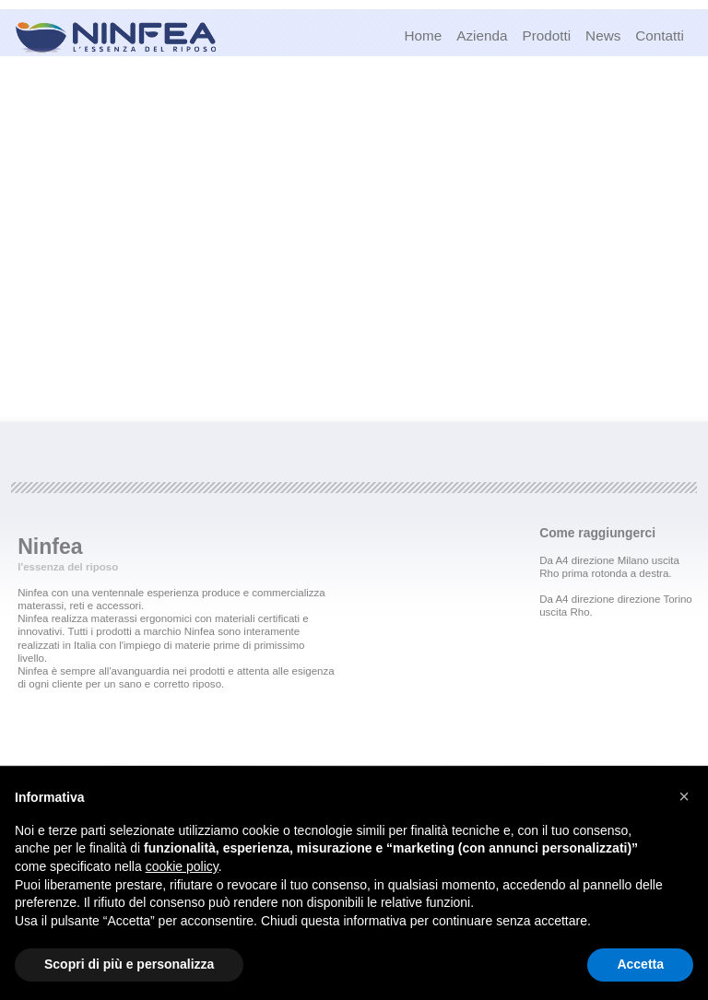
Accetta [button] (640, 964)
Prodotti (546, 35)
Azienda (481, 35)
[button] (684, 796)
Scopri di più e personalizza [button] (129, 964)
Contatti (659, 35)
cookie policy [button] (182, 866)
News (602, 35)
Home (423, 35)
